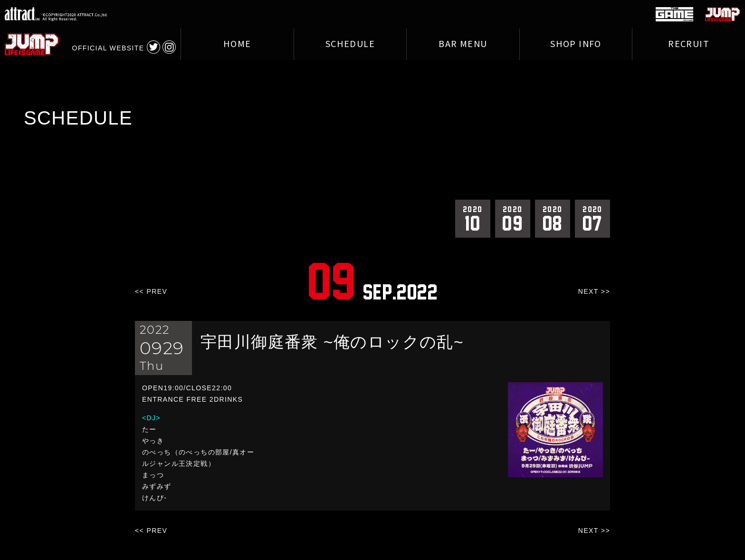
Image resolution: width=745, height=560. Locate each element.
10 (472, 218)
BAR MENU (463, 44)
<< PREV (151, 291)
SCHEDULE (350, 44)
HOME (237, 44)
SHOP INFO (576, 44)
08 (552, 218)
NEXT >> (594, 291)
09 (512, 218)
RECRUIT (688, 44)
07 (592, 218)
